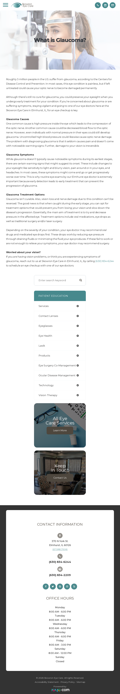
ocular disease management (57, 375)
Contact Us (59, 477)
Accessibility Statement (47, 682)
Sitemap (80, 682)
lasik (42, 345)
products (44, 355)
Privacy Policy (68, 682)
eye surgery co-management (57, 365)
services (44, 306)
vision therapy (48, 395)
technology (46, 385)
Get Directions (60, 549)
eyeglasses (46, 325)
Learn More (60, 430)
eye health (45, 335)
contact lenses (48, 315)
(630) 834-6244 (104, 261)
